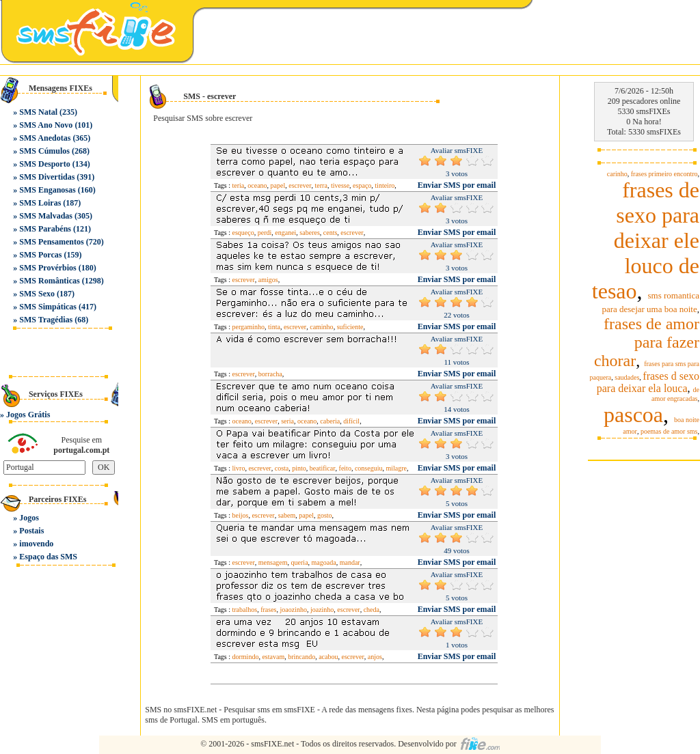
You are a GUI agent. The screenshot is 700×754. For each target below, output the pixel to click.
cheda (371, 609)
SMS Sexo (37, 293)
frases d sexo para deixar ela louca (648, 382)
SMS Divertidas (47, 177)
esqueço (243, 232)
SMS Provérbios (47, 268)
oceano (257, 185)
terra (321, 185)
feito (345, 468)
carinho (617, 174)
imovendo (36, 543)
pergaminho (248, 327)
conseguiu (369, 468)
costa (282, 468)
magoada (324, 562)
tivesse (340, 185)
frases (268, 609)
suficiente (350, 327)
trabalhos (245, 609)
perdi (265, 232)
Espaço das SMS (48, 556)
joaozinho (293, 609)
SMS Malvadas (45, 216)
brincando (301, 656)
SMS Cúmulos (44, 151)
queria (299, 562)
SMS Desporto (44, 164)
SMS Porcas (40, 255)
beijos (240, 515)
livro (238, 468)
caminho (321, 327)
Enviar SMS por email (457, 185)
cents (330, 232)
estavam (273, 656)
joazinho (322, 609)
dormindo (245, 656)
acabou (328, 656)
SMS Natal (38, 112)
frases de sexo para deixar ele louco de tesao (645, 240)
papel (278, 185)
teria (238, 185)
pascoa (633, 414)
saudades (627, 377)
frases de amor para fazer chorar (646, 342)
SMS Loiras (40, 203)
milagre (396, 468)
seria (287, 421)
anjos (375, 656)
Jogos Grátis (28, 414)
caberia (330, 421)
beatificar (323, 468)
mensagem (273, 562)
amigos (268, 279)
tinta (274, 327)
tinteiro (384, 185)
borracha (270, 374)
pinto (299, 468)
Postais (31, 530)
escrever (299, 185)
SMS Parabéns (45, 229)
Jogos (29, 517)
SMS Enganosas (47, 190)
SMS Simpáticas (48, 306)
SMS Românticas (49, 280)
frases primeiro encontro (664, 174)
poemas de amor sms (669, 431)
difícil (351, 421)
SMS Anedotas (44, 138)
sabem (287, 515)
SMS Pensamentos (51, 242)
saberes (309, 232)
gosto (324, 515)
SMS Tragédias (45, 319)
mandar (350, 562)
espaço (362, 185)
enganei (285, 232)
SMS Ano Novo (45, 125)
